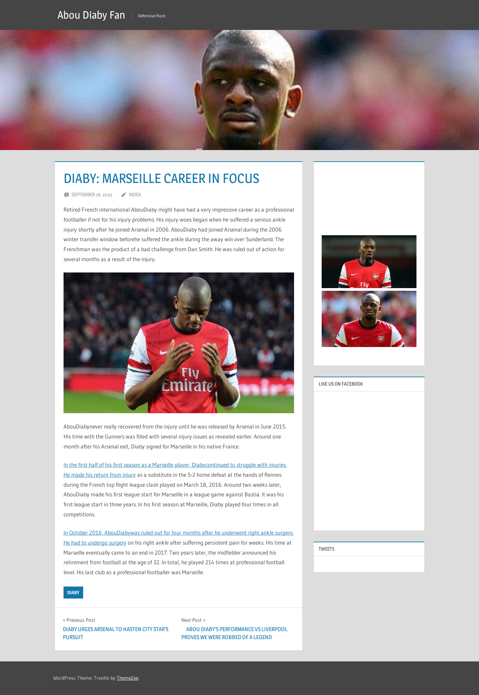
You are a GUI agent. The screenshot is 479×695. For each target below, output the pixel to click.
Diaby (73, 593)
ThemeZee (127, 678)
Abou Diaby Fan (91, 14)
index (135, 194)
